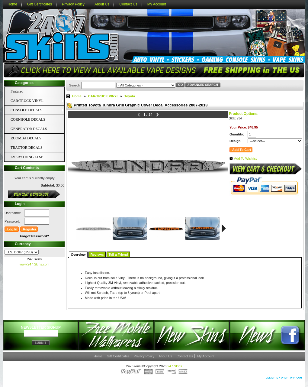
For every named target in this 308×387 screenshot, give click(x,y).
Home (12, 4)
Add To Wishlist (245, 158)
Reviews (97, 254)
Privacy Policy (73, 4)
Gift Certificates (39, 4)
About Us (102, 4)
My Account (156, 4)
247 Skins (174, 366)
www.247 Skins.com (34, 264)
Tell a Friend (118, 254)
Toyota (129, 96)
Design (235, 141)
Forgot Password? (34, 236)
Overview (78, 254)
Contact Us (128, 4)
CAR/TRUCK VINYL (103, 96)
